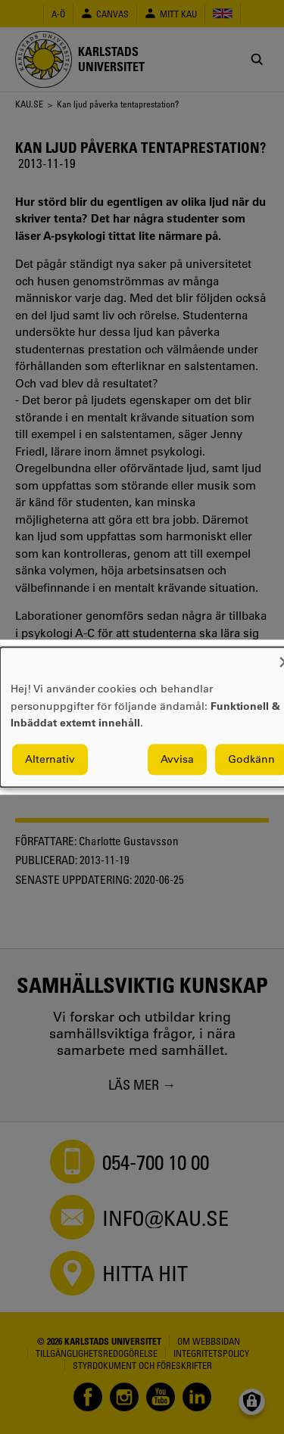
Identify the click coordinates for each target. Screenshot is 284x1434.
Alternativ (50, 759)
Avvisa (177, 759)
